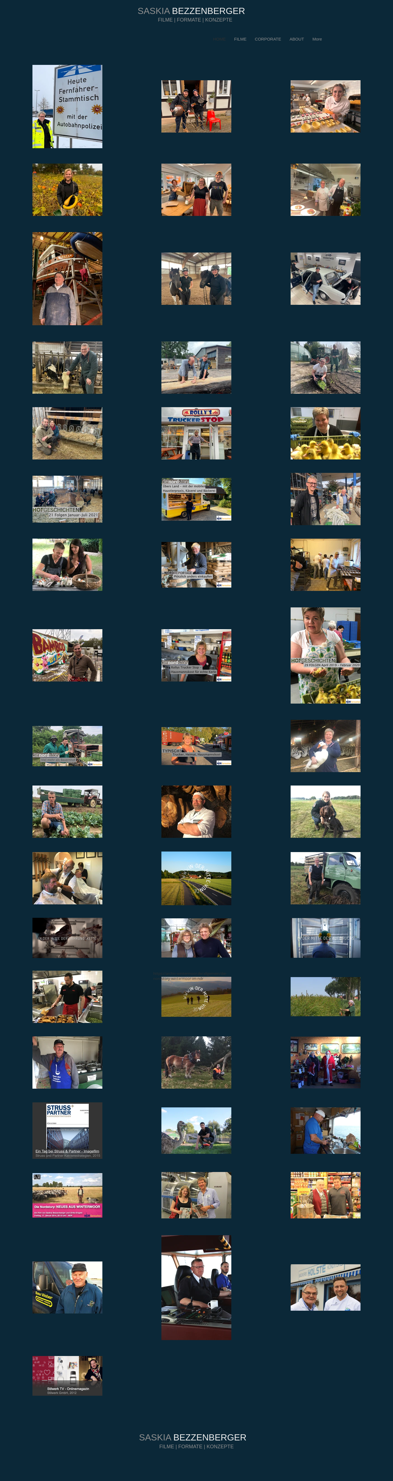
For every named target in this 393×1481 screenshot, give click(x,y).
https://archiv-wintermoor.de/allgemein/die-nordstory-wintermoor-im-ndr (190, 976)
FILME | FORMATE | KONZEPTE (195, 20)
